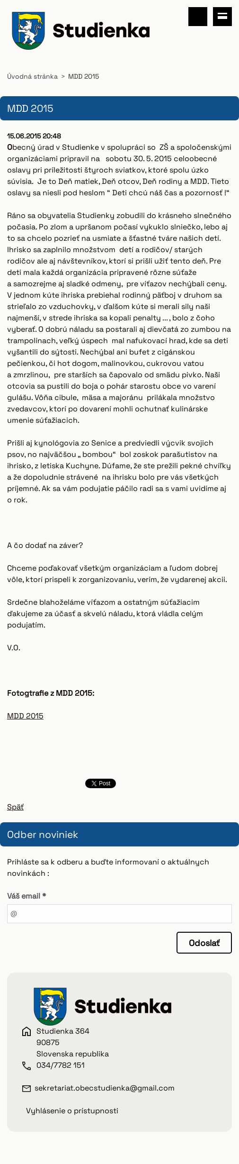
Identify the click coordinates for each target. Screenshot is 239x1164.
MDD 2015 (25, 716)
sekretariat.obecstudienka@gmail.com (105, 1088)
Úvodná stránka (32, 76)
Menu (222, 16)
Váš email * (26, 896)
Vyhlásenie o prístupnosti (72, 1111)
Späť (15, 807)
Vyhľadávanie (197, 16)
